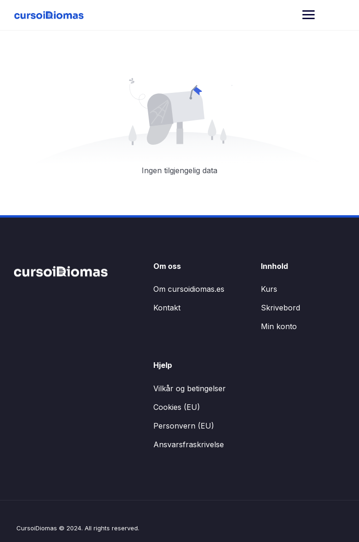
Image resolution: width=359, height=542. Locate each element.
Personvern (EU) (183, 425)
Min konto (279, 326)
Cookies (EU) (176, 407)
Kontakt (166, 307)
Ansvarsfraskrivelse (188, 444)
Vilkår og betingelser (189, 388)
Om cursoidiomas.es (188, 289)
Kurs (269, 289)
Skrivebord (280, 307)
